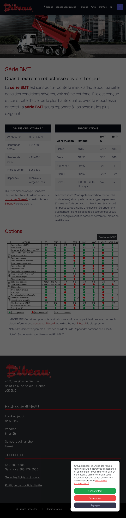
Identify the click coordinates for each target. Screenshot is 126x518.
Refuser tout (95, 498)
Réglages (95, 505)
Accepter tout (95, 490)
